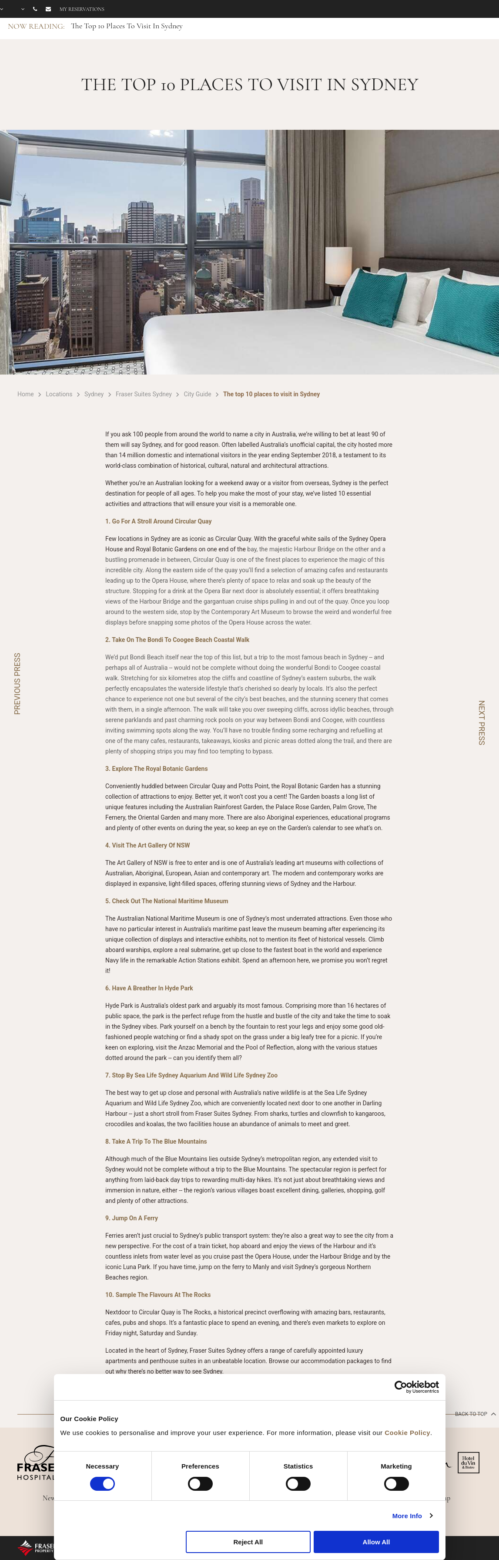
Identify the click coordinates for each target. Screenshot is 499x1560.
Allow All (376, 1542)
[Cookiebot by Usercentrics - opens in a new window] (401, 1387)
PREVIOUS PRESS (17, 684)
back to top (475, 1413)
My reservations (82, 9)
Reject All (248, 1542)
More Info (407, 1515)
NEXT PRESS (481, 722)
